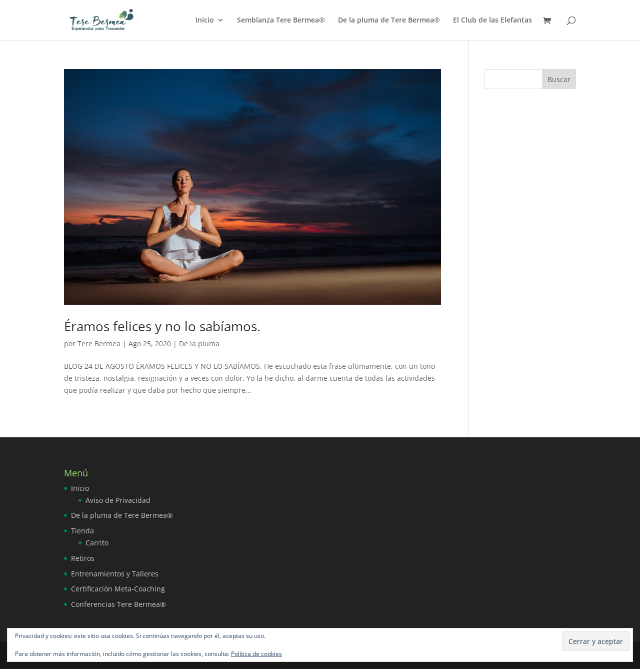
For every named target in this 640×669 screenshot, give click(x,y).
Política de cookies (256, 653)
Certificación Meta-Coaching (118, 588)
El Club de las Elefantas (492, 21)
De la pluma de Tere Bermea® (389, 21)
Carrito (97, 542)
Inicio (205, 21)
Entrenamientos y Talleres (114, 573)
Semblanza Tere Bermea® (281, 21)
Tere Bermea (99, 343)
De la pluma (199, 343)
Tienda (82, 530)
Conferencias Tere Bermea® (118, 604)
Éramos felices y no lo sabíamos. (162, 326)
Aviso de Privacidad (118, 500)
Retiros (82, 558)
